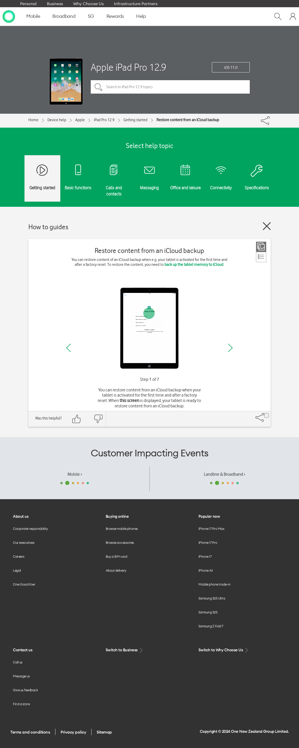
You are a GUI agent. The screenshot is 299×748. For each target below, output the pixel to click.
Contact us (22, 649)
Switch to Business (125, 650)
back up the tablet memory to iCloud (193, 264)
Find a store (21, 704)
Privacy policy (73, 732)
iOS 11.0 (230, 67)
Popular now (209, 516)
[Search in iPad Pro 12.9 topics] (170, 87)
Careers (18, 556)
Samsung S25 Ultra (211, 598)
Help (141, 16)
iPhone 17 (205, 556)
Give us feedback (25, 690)
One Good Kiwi (24, 584)
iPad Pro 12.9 (104, 120)
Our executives (23, 542)
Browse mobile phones (122, 529)
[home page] (9, 16)
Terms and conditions (30, 732)
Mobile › (75, 474)
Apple (80, 120)
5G (91, 16)
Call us (17, 662)
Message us (21, 676)
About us (20, 516)
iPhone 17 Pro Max (211, 529)
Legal (17, 570)
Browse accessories (120, 542)
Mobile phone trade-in (214, 584)
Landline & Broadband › (224, 474)
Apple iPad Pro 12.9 (128, 67)
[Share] (270, 119)
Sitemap (104, 732)
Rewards (115, 16)
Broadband (64, 16)
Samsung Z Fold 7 (210, 626)
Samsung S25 (208, 612)
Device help (56, 120)
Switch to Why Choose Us (223, 650)
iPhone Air (205, 570)
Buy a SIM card (116, 556)
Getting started (135, 120)
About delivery (116, 570)
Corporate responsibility (30, 529)
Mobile (33, 16)
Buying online (117, 516)
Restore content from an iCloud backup (187, 120)
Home (33, 120)
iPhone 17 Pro (207, 542)
